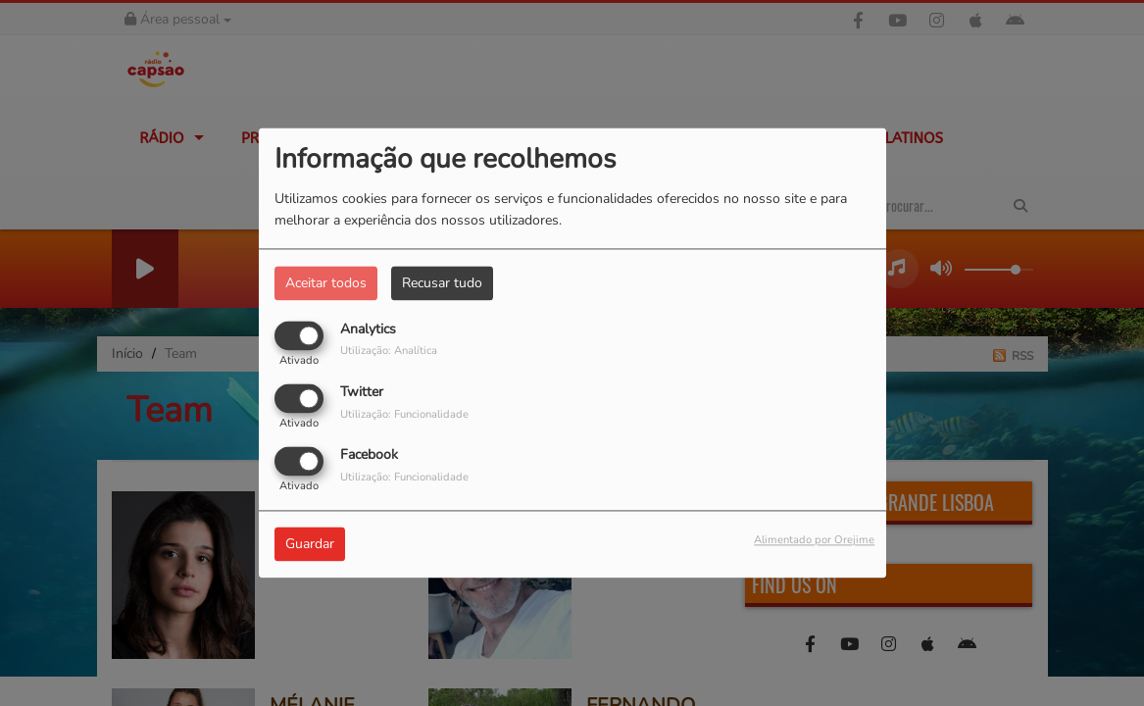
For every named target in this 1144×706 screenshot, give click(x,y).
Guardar (309, 544)
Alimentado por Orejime (814, 540)
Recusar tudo (442, 283)
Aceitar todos (326, 283)
